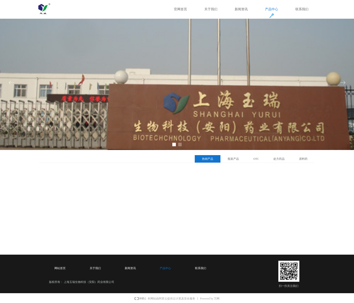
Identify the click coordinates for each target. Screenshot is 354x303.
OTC (256, 158)
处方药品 (279, 158)
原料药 (303, 158)
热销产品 (207, 158)
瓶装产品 (233, 158)
